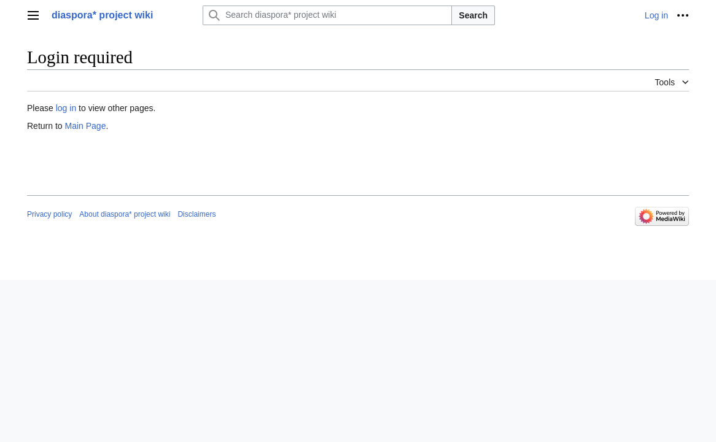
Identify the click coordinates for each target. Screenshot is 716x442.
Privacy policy (49, 214)
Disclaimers (196, 214)
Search (473, 15)
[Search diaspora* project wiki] (327, 15)
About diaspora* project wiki (124, 214)
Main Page (85, 126)
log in (66, 108)
